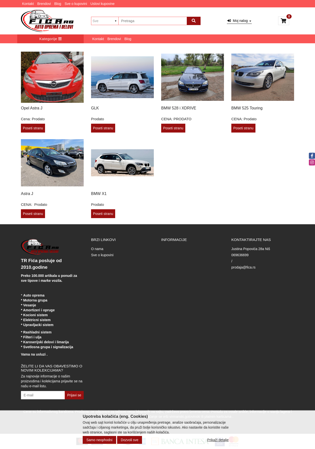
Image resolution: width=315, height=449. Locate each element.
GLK (95, 108)
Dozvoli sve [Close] (130, 440)
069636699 (240, 255)
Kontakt (28, 4)
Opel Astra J (31, 108)
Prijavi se (74, 395)
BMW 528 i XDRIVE (178, 108)
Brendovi (44, 4)
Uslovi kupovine (102, 4)
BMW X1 (99, 194)
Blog (57, 4)
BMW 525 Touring (247, 108)
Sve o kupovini (75, 4)
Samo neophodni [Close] (99, 440)
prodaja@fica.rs (243, 267)
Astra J (27, 194)
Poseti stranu (33, 128)
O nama (97, 249)
